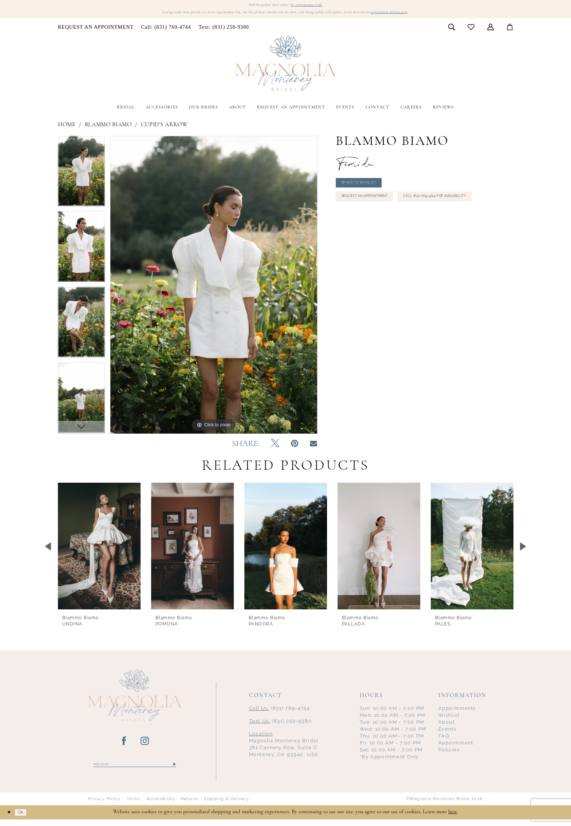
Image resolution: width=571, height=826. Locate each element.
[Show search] (451, 31)
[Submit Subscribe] (174, 770)
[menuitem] (96, 31)
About (446, 727)
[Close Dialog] (10, 819)
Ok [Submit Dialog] (27, 819)
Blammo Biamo (108, 129)
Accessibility (160, 805)
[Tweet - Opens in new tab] (275, 448)
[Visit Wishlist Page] (471, 31)
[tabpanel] (81, 178)
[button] (490, 31)
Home (67, 129)
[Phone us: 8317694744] (166, 31)
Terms (134, 805)
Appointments (457, 713)
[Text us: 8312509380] (224, 31)
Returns (189, 805)
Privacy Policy (104, 805)
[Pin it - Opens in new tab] (295, 448)
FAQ (444, 740)
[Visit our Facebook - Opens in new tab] (124, 746)
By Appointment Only (316, 6)
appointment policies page (435, 16)
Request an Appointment (378, 209)
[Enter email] (135, 770)
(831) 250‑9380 (280, 725)
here (452, 818)
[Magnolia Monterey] (285, 67)
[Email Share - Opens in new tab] (314, 448)
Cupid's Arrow (164, 129)
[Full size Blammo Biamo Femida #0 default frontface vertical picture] (213, 289)
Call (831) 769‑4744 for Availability (390, 228)
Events (447, 733)
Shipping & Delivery (226, 805)
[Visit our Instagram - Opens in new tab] (145, 746)
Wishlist (449, 720)
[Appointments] (96, 31)
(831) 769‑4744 (279, 713)
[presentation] (99, 550)
